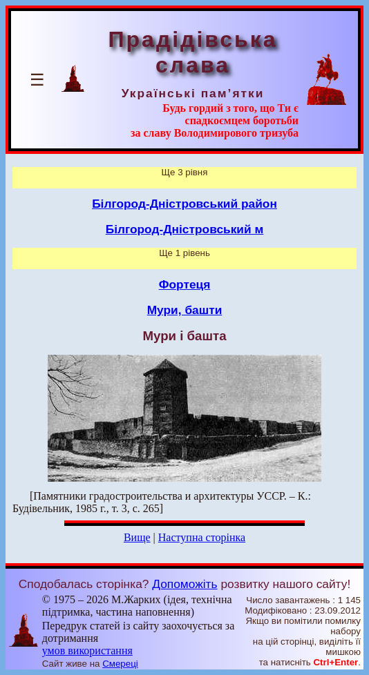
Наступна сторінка (201, 537)
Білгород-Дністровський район (184, 204)
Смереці (120, 663)
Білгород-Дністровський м (185, 229)
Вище (137, 537)
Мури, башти (185, 310)
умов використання (87, 650)
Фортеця (185, 284)
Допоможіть (184, 584)
